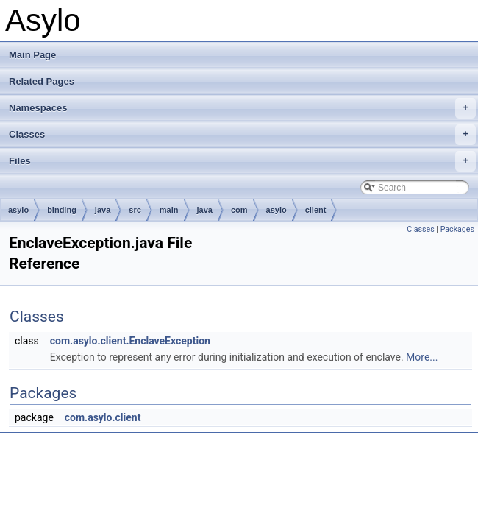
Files (242, 161)
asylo (18, 209)
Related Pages (41, 81)
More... (422, 357)
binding (61, 209)
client (316, 209)
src (135, 209)
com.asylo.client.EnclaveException (130, 341)
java (102, 209)
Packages (457, 229)
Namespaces (242, 108)
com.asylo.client (103, 417)
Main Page (32, 54)
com (239, 209)
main (169, 209)
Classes (242, 134)
